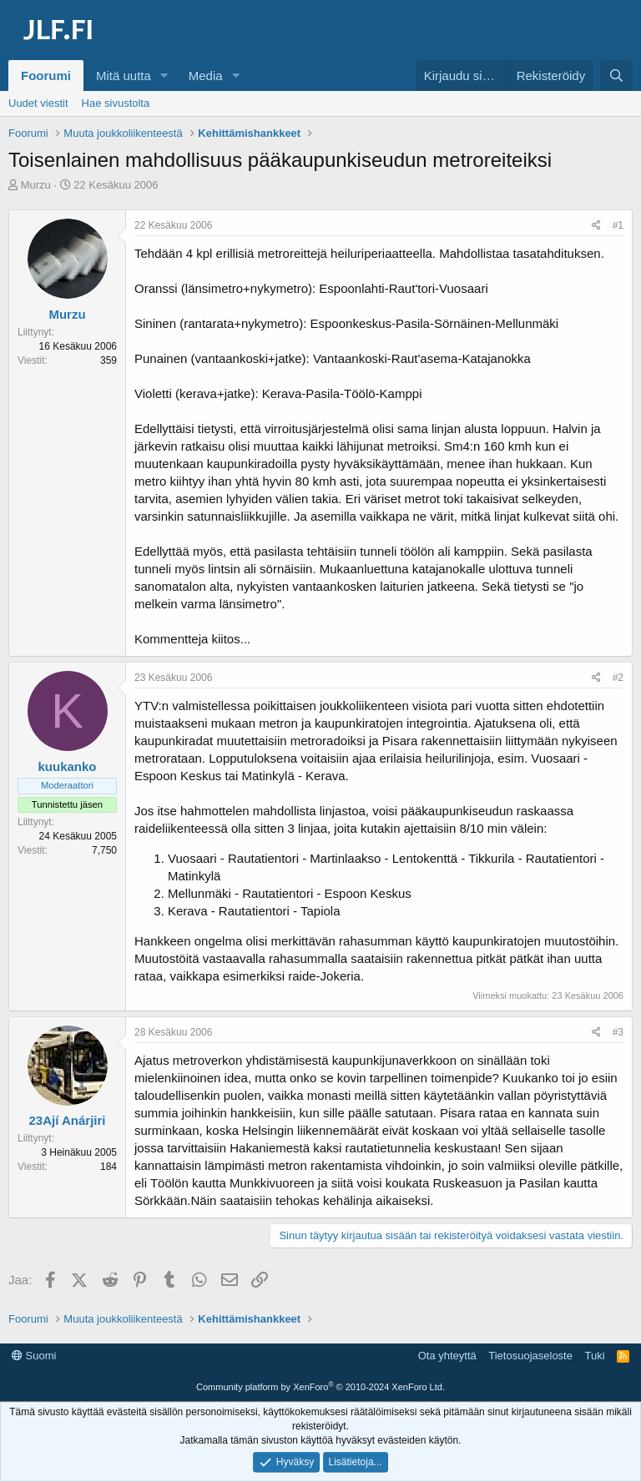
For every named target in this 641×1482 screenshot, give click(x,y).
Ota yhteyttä (447, 1355)
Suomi (34, 1355)
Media (206, 75)
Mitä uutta (123, 75)
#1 (618, 225)
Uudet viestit (38, 103)
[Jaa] (596, 225)
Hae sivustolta (116, 103)
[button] (164, 75)
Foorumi (46, 75)
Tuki (594, 1355)
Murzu (36, 185)
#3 (618, 1032)
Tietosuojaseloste (530, 1355)
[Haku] (616, 75)
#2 (618, 677)
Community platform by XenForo (320, 1387)
